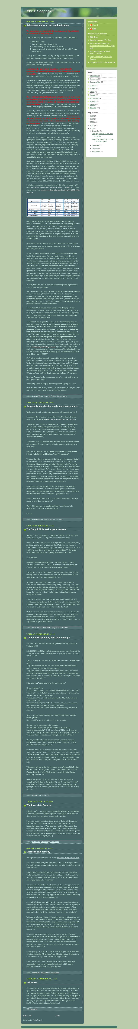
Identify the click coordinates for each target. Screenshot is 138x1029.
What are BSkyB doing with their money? (48, 637)
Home (58, 1015)
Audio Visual (36, 628)
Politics (53, 396)
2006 (92, 128)
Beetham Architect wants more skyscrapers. (60, 419)
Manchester (48, 519)
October (95, 148)
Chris (94, 29)
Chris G (95, 25)
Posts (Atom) (37, 1020)
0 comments (62, 396)
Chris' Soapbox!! (40, 11)
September (96, 152)
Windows (44, 842)
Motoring (47, 396)
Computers (46, 628)
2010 (92, 116)
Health (92, 92)
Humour (93, 95)
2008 (92, 122)
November (96, 145)
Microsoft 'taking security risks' (68, 858)
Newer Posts (27, 1015)
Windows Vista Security (39, 805)
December (96, 131)
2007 (92, 125)
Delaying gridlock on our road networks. (48, 25)
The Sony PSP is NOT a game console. (47, 529)
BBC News (94, 37)
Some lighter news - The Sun (100, 40)
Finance (35, 795)
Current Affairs (37, 396)
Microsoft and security (38, 852)
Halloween (32, 982)
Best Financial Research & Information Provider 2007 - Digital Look (102, 45)
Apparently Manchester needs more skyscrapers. (52, 406)
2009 (92, 119)
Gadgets (54, 628)
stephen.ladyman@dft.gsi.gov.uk (43, 347)
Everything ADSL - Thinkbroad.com (102, 62)
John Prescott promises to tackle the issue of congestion (51, 187)
